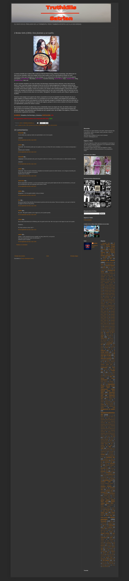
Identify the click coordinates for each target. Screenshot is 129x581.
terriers (102, 542)
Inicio (47, 256)
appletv (102, 264)
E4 (110, 350)
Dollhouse (103, 350)
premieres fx (109, 472)
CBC (112, 335)
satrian (20, 144)
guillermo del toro (108, 373)
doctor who (110, 349)
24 (104, 248)
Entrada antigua (74, 256)
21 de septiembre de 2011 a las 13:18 (27, 164)
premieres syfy (109, 491)
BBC (104, 267)
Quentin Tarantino (106, 506)
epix (103, 361)
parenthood (111, 452)
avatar (107, 264)
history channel (104, 381)
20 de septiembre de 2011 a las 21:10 (27, 152)
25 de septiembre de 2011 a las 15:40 (27, 214)
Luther (107, 437)
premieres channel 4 (110, 465)
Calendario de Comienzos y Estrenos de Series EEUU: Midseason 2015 (108, 278)
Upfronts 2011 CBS (110, 554)
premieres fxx (103, 474)
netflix (102, 448)
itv (110, 400)
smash (105, 525)
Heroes (102, 378)
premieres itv (110, 477)
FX (104, 372)
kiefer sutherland (110, 404)
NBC (109, 446)
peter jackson (110, 454)
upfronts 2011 (106, 552)
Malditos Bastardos (104, 439)
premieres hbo (111, 474)
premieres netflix (106, 481)
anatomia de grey (109, 262)
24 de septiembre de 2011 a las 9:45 (27, 195)
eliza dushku (106, 359)
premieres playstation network (107, 483)
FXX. (109, 372)
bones (110, 268)
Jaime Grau (21, 180)
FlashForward (104, 367)
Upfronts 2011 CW (104, 555)
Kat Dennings (25, 78)
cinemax (111, 338)
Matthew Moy (19, 80)
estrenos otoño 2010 (109, 362)
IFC (105, 384)
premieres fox (104, 471)
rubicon (113, 509)
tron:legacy (111, 549)
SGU (112, 521)
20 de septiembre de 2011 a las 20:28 (27, 140)
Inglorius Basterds (104, 400)
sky (101, 525)
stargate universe (105, 533)
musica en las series (106, 445)
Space (108, 528)
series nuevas (104, 517)
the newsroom (109, 545)
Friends (107, 370)
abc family (112, 257)
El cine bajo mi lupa (108, 354)
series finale (109, 515)
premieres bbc (108, 462)
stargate (110, 531)
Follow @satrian (88, 220)
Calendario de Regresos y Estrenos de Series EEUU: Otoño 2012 (108, 316)
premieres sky (104, 487)
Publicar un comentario (21, 244)
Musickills (103, 446)
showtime (110, 524)
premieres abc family (108, 459)
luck (103, 437)
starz (114, 533)
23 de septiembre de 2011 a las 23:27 (27, 186)
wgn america (104, 563)
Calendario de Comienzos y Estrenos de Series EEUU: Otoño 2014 (108, 286)
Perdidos (103, 454)
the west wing (107, 548)
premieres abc (110, 457)
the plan (106, 546)
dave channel (107, 346)
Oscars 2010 (103, 452)
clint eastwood (104, 340)
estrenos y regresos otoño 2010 (107, 365)
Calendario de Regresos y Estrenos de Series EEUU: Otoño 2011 (108, 313)
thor (113, 548)
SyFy (111, 537)
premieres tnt (104, 492)
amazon (104, 258)
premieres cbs (32, 125)
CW (102, 344)
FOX (113, 367)
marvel (112, 439)
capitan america (109, 333)
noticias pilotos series (106, 449)
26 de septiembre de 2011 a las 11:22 (27, 229)
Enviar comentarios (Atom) (27, 258)
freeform (105, 369)
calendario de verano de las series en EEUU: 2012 (108, 329)
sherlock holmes (111, 522)
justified (102, 404)
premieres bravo (104, 463)
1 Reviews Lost (105, 243)
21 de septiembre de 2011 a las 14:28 (27, 176)
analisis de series (22, 125)
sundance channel (109, 536)
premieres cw (104, 468)
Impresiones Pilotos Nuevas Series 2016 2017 (108, 397)
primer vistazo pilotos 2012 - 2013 (108, 503)
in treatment (110, 398)
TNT (102, 550)
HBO (111, 376)
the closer (109, 543)
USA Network (105, 560)
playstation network (104, 455)
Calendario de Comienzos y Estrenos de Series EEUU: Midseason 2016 (108, 281)
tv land (108, 551)
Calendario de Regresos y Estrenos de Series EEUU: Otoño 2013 (108, 319)
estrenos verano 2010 (106, 364)
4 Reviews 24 (111, 249)
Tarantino (102, 539)
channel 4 (110, 337)
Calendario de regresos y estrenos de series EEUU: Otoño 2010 (108, 310)
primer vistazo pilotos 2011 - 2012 (42, 125)
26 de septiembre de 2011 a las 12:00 (27, 241)
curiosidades (109, 343)
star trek (111, 530)
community (111, 340)
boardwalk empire (104, 268)
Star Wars (103, 531)
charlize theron (104, 338)
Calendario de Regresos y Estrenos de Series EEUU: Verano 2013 (108, 322)
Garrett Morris (58, 78)
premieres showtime (106, 486)
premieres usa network (109, 493)
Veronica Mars (104, 561)
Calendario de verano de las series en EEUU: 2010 (108, 325)
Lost (114, 436)
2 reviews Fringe (109, 246)
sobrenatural (112, 525)
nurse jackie (111, 451)
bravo (105, 270)
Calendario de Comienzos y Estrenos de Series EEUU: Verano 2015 (108, 292)
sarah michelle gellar (108, 510)
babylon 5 (112, 264)
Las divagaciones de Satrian (108, 408)
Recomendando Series (105, 507)
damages (108, 344)
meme (110, 440)
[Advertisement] (46, 250)
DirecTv (111, 347)
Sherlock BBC (103, 522)
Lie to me (111, 415)
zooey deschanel (105, 566)
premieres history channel (108, 475)
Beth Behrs (39, 78)
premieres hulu (104, 477)
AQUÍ (50, 118)
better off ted (110, 267)
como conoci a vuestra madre (107, 341)
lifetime (102, 416)
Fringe (113, 370)
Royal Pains (107, 509)
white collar (111, 563)
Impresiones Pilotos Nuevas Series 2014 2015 (108, 390)
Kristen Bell (103, 406)
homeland (111, 381)
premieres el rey (109, 469)
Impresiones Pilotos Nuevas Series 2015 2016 (108, 394)
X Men (113, 565)
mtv (112, 443)
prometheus (110, 504)
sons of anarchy (107, 527)
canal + (105, 330)
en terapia (113, 359)
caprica (102, 335)
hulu (102, 384)
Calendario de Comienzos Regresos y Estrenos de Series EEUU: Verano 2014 (108, 273)
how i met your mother (109, 382)
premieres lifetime (104, 478)
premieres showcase (106, 484)
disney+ (102, 349)
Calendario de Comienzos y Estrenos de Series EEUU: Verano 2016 (108, 295)
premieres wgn (107, 495)
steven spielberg (106, 534)
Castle (107, 335)
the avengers (107, 542)
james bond (108, 401)
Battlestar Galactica (110, 265)
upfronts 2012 (109, 557)
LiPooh (20, 219)
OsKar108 (20, 133)
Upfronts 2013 (104, 558)
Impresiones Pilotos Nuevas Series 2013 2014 (108, 386)
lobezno (108, 436)
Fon (19, 200)
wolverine (108, 565)
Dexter (106, 347)
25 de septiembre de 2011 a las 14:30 (27, 205)
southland (103, 528)
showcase (104, 524)
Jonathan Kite (70, 78)
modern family (104, 443)
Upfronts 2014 (112, 558)
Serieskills (104, 521)
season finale (104, 512)
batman (102, 265)
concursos (103, 343)
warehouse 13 (111, 561)
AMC (111, 258)
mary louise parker (104, 440)
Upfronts (113, 551)
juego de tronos (109, 403)
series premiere (53, 125)
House (102, 382)
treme (106, 549)
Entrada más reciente (20, 256)
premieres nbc (108, 480)
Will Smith (103, 565)
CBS (27, 125)
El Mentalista (108, 356)
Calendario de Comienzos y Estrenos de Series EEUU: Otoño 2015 (108, 289)
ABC (106, 257)
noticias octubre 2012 (110, 448)
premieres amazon (105, 460)
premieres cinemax (108, 466)
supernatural (104, 537)
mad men (112, 437)
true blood (103, 551)
